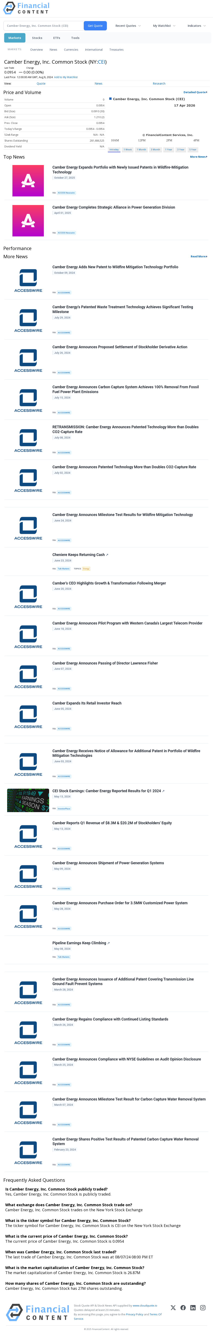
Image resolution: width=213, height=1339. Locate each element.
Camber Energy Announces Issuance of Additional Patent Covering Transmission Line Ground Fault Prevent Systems (123, 981)
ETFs (56, 38)
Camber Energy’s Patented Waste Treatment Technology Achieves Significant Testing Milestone (122, 309)
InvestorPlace (64, 809)
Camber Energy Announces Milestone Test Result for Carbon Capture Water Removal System (129, 1099)
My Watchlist (162, 26)
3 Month (155, 149)
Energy (86, 569)
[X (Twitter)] (173, 1312)
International (94, 50)
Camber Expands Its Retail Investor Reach (87, 703)
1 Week (128, 149)
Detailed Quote (195, 92)
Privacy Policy (134, 1314)
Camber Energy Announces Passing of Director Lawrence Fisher (105, 663)
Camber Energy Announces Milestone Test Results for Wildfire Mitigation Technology (122, 515)
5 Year (192, 149)
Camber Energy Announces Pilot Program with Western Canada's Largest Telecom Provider (127, 623)
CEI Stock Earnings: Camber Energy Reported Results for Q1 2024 (108, 791)
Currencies (71, 50)
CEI (101, 61)
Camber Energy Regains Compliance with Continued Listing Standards (110, 1019)
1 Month (141, 149)
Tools (75, 38)
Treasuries (116, 50)
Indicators (194, 26)
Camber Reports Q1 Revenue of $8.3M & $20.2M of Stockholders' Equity (112, 823)
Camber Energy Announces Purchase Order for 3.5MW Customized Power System (120, 903)
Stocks (37, 38)
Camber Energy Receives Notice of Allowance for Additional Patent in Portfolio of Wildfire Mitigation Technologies (126, 753)
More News (198, 157)
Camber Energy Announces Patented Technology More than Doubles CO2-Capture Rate (124, 467)
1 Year (168, 149)
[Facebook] (183, 1312)
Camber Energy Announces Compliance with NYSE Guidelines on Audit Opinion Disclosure (126, 1059)
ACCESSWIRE (64, 293)
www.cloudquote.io (145, 1305)
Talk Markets (63, 569)
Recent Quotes (125, 26)
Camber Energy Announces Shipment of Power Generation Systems (108, 863)
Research (159, 83)
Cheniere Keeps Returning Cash (80, 555)
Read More (198, 256)
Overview (36, 50)
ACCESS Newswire (66, 193)
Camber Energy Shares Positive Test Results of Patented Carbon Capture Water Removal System (125, 1141)
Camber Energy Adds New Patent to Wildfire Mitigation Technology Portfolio (115, 267)
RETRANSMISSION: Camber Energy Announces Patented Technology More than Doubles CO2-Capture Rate (125, 429)
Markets (14, 38)
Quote (41, 83)
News (53, 50)
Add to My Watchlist (66, 77)
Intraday (114, 149)
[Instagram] (203, 1312)
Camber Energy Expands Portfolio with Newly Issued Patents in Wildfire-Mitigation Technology (120, 169)
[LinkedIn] (193, 1312)
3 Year (180, 149)
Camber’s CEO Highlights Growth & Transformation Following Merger (109, 583)
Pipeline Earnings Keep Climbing (81, 943)
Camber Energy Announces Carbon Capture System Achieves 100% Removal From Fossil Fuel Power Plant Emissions (125, 389)
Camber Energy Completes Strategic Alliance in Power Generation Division (113, 207)
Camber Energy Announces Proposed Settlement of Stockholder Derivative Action (119, 347)
